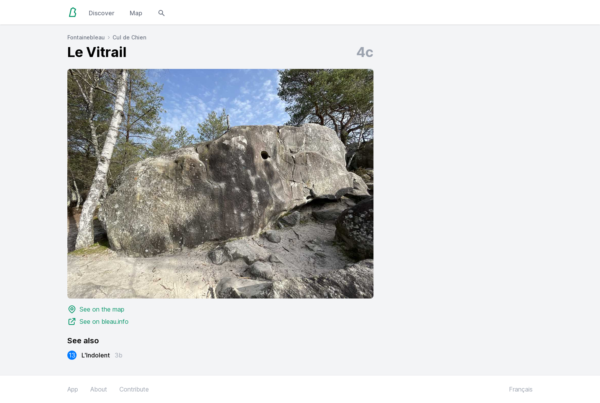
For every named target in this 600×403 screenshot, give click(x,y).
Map (136, 13)
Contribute (134, 389)
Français (521, 389)
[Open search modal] (161, 12)
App (72, 389)
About (98, 389)
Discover (101, 13)
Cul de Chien (129, 37)
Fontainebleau (86, 37)
